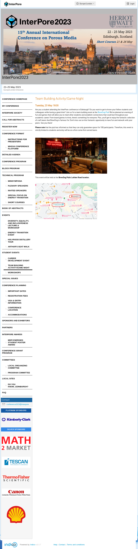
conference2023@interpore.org (19, 404)
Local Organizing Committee (17, 367)
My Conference (10, 106)
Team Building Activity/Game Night (18, 266)
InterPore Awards (12, 334)
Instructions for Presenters (17, 140)
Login (132, 3)
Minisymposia (15, 181)
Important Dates (17, 291)
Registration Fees (18, 296)
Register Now (9, 127)
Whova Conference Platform (18, 147)
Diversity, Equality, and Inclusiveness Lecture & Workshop (18, 224)
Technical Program (13, 175)
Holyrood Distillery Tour (19, 241)
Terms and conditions (76, 544)
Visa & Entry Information (14, 302)
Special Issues (10, 278)
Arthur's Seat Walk (18, 247)
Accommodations (17, 315)
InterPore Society (12, 113)
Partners (7, 327)
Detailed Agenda (11, 155)
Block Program (11, 168)
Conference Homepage (14, 99)
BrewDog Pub (103, 112)
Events (6, 215)
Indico (32, 544)
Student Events (10, 252)
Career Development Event (18, 259)
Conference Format (13, 134)
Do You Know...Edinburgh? (18, 385)
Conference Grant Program (12, 352)
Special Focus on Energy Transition (18, 196)
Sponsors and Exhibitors (16, 321)
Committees (8, 360)
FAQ (4, 392)
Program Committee (19, 373)
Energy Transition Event (18, 233)
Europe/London (86, 3)
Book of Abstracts (12, 208)
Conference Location (14, 309)
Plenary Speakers (18, 186)
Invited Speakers (17, 190)
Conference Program (14, 161)
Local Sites (8, 379)
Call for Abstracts (13, 120)
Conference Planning (14, 285)
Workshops (14, 272)
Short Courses (16, 202)
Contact (62, 544)
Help (55, 544)
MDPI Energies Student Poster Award (16, 342)
